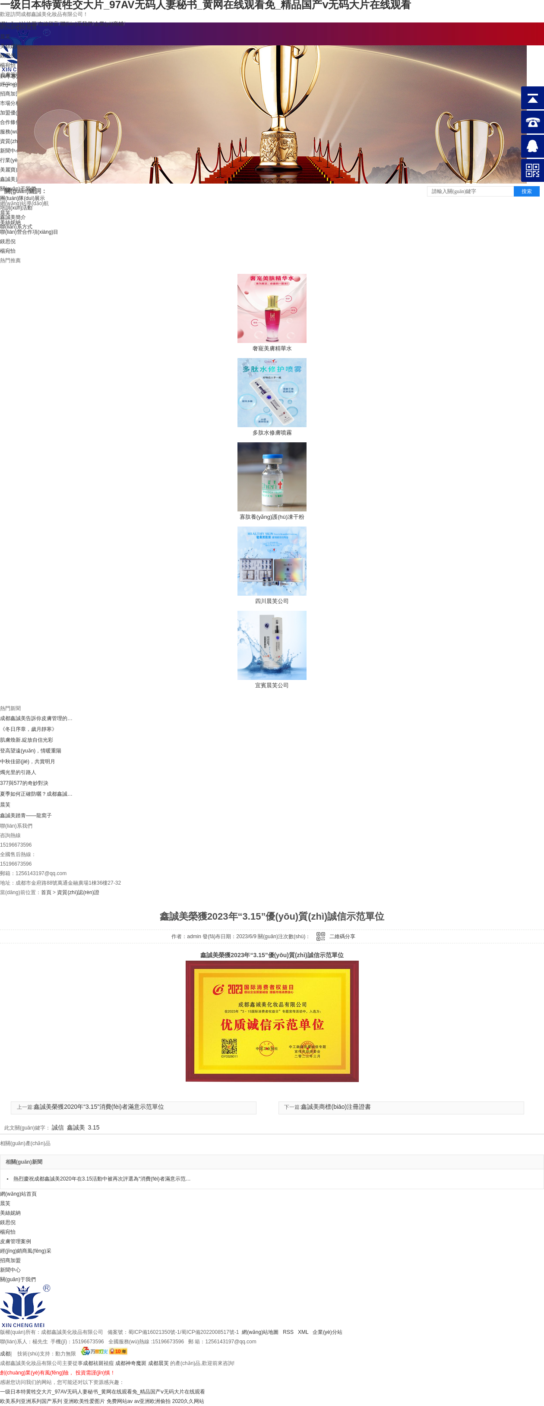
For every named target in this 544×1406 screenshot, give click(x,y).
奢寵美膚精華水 (272, 348)
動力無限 (65, 1354)
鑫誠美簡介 (13, 217)
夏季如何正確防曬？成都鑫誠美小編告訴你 (36, 794)
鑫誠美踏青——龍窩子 (26, 815)
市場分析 (10, 103)
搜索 (527, 191)
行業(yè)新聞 (15, 160)
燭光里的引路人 (18, 772)
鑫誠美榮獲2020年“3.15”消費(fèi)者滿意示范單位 (99, 1106)
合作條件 (10, 122)
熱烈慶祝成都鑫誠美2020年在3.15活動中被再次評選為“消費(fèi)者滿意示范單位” (102, 1179)
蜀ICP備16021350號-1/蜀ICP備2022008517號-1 (183, 1332)
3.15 (93, 1127)
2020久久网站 (188, 1401)
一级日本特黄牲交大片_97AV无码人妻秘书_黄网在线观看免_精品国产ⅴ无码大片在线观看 (103, 1392)
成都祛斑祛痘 (98, 1363)
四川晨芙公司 (272, 601)
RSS (288, 1332)
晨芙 (5, 213)
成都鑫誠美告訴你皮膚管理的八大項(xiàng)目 (36, 718)
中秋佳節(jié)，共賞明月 (27, 762)
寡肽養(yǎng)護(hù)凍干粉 (272, 517)
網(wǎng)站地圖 (260, 1332)
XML (304, 1332)
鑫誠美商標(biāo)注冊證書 (336, 1106)
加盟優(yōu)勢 (16, 113)
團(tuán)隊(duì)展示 (22, 198)
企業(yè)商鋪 (109, 24)
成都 (5, 1354)
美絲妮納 (10, 222)
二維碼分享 (342, 936)
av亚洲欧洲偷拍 (152, 1401)
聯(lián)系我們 (76, 24)
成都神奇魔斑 (130, 1363)
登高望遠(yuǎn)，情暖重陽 (30, 751)
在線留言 (48, 24)
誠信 (58, 1127)
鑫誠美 (76, 1127)
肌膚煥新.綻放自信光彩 (26, 740)
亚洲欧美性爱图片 (84, 1401)
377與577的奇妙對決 (24, 783)
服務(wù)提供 (15, 132)
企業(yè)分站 (327, 1332)
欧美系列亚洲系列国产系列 (31, 1401)
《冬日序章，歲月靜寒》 (28, 729)
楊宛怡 (8, 251)
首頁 (46, 892)
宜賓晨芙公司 (272, 685)
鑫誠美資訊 (13, 179)
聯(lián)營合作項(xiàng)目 (29, 232)
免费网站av (120, 1401)
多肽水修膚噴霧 (272, 432)
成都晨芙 (158, 1363)
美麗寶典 (10, 170)
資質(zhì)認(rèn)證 (78, 892)
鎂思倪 (8, 241)
